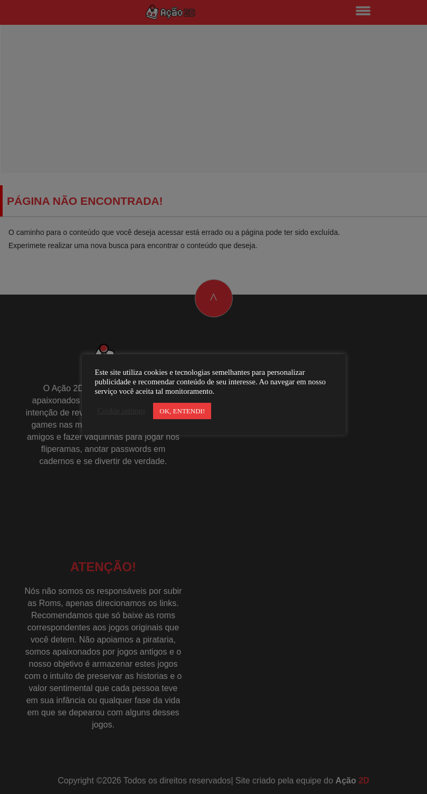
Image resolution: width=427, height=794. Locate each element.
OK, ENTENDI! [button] (182, 411)
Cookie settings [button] (122, 411)
